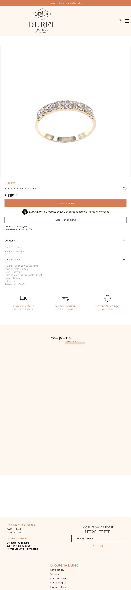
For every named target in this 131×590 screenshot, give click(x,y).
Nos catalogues (58, 582)
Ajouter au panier (65, 203)
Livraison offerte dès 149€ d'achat (65, 3)
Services (54, 574)
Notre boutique (58, 570)
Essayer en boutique (65, 220)
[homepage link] (41, 21)
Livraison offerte (58, 587)
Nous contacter (58, 578)
